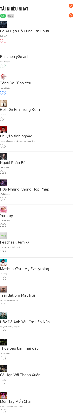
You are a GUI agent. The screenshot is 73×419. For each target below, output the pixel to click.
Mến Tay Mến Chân (16, 401)
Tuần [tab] (3, 16)
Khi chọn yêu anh (15, 56)
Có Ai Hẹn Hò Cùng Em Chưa (24, 30)
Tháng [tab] (10, 16)
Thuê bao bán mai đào (19, 348)
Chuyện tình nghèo (16, 135)
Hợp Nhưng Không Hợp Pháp (24, 189)
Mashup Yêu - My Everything (24, 268)
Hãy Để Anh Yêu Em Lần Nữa (25, 321)
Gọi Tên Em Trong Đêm (20, 109)
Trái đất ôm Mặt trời (17, 295)
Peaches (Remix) (14, 242)
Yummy (6, 215)
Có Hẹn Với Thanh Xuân (20, 374)
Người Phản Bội (13, 162)
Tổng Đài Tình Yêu (15, 82)
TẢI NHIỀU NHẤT (14, 8)
